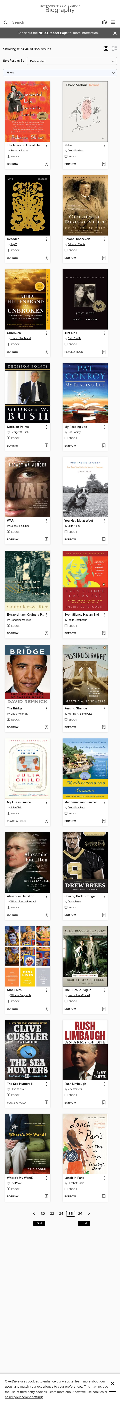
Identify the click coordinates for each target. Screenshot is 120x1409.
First (39, 1223)
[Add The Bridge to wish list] (46, 727)
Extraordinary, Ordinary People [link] (26, 615)
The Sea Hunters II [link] (20, 1084)
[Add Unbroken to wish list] (46, 352)
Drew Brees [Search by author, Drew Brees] (74, 901)
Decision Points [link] (18, 427)
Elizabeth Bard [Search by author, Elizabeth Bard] (76, 1183)
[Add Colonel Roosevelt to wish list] (103, 258)
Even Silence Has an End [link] (81, 615)
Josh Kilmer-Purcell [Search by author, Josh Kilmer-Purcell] (79, 995)
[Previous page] (34, 1213)
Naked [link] (68, 145)
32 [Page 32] (43, 1214)
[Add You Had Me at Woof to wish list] (103, 539)
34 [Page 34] (61, 1214)
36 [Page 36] (80, 1214)
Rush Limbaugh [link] (75, 1084)
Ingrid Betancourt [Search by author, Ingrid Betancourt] (77, 620)
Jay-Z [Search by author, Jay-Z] (13, 244)
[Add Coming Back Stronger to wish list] (103, 915)
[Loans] (105, 23)
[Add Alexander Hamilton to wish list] (46, 915)
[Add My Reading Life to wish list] (103, 446)
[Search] (6, 22)
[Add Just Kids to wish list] (103, 352)
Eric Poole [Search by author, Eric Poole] (16, 1183)
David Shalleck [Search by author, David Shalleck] (76, 807)
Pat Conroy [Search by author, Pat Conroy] (74, 432)
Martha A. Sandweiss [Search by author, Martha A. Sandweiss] (80, 713)
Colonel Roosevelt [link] (77, 239)
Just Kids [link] (70, 333)
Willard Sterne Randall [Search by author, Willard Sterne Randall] (23, 901)
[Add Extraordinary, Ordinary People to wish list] (46, 633)
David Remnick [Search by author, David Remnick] (19, 713)
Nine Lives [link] (14, 990)
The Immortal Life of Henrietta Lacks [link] (26, 145)
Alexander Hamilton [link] (20, 896)
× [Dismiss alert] (115, 33)
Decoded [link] (13, 239)
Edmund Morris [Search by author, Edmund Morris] (76, 244)
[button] (106, 50)
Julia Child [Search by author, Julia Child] (16, 807)
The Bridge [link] (14, 708)
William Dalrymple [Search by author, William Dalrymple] (20, 995)
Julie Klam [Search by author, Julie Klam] (74, 526)
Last (84, 1223)
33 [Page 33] (52, 1214)
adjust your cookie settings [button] (24, 1397)
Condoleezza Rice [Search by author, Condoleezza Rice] (20, 620)
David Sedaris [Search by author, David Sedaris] (76, 150)
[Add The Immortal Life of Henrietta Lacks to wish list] (46, 164)
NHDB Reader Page (53, 33)
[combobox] (52, 23)
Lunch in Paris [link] (74, 1178)
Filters (10, 72)
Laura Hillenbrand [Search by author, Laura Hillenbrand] (20, 338)
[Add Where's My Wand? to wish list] (46, 1196)
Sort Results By (13, 61)
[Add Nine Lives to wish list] (46, 1009)
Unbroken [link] (14, 333)
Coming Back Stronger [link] (80, 896)
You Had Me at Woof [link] (78, 521)
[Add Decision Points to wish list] (46, 446)
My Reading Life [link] (75, 427)
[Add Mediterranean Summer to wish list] (103, 821)
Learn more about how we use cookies (76, 1392)
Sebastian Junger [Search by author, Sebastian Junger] (20, 526)
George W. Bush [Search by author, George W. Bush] (19, 432)
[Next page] (89, 1213)
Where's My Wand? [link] (20, 1178)
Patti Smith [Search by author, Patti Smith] (74, 338)
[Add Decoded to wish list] (46, 258)
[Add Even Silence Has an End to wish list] (103, 633)
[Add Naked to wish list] (103, 164)
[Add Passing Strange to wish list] (103, 727)
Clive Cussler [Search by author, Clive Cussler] (17, 1089)
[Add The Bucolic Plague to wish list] (103, 1009)
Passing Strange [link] (75, 708)
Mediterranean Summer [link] (80, 802)
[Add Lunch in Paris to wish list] (103, 1196)
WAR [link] (10, 521)
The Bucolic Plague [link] (77, 990)
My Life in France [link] (19, 802)
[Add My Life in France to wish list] (46, 821)
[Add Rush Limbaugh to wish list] (103, 1103)
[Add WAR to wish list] (46, 539)
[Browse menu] (113, 22)
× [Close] (112, 1384)
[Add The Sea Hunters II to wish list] (46, 1103)
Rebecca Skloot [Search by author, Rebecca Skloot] (19, 150)
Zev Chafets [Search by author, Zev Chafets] (75, 1089)
